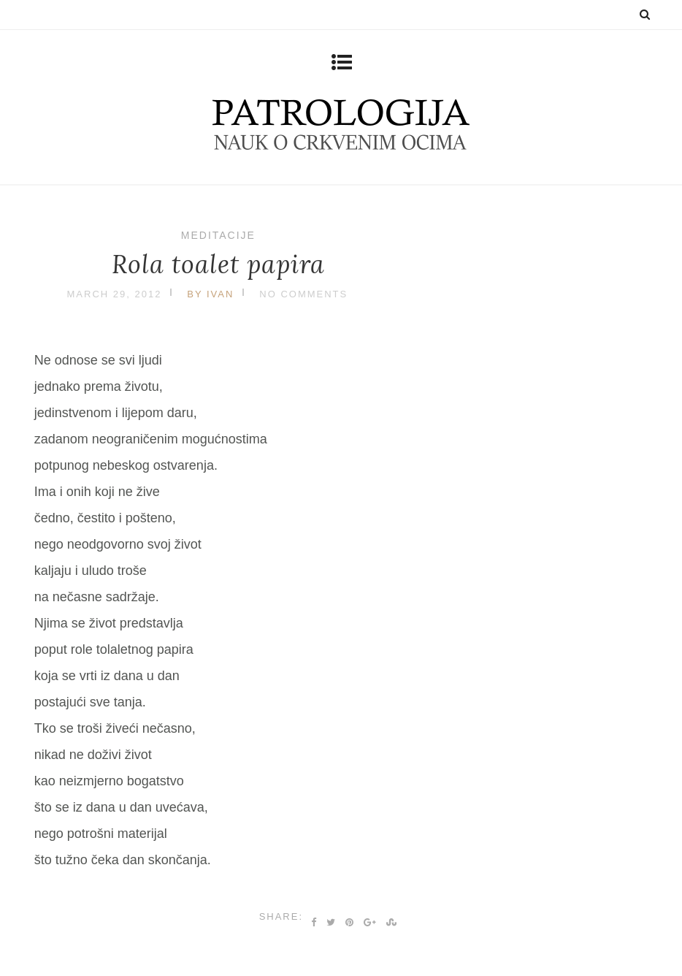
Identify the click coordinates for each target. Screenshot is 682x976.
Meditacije (218, 235)
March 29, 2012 (114, 294)
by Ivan (210, 294)
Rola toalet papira (218, 264)
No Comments (303, 294)
